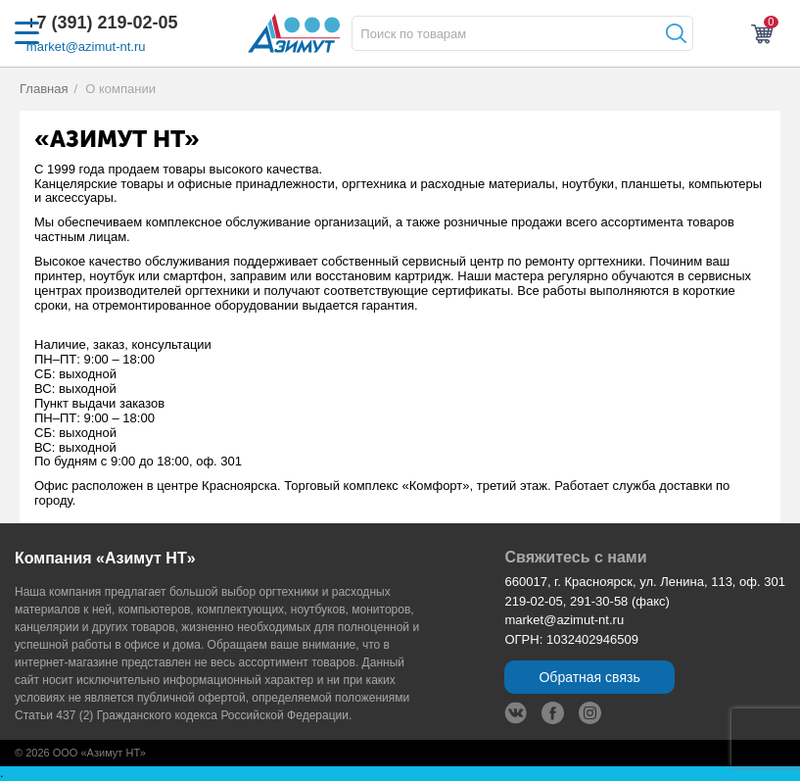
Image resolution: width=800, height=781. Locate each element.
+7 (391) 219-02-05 (102, 22)
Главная (44, 88)
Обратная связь (589, 677)
